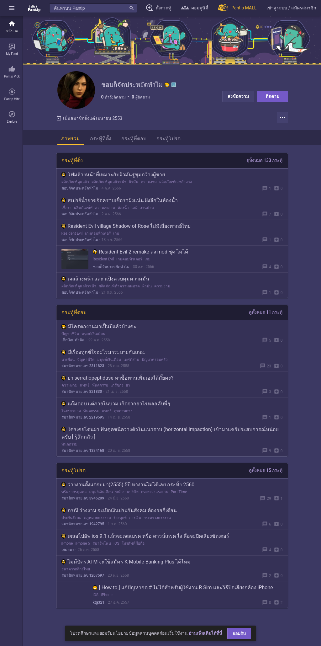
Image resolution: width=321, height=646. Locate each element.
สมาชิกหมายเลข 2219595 (82, 417)
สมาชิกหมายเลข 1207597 (82, 575)
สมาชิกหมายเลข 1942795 (82, 524)
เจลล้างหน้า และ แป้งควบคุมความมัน (105, 279)
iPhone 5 (82, 543)
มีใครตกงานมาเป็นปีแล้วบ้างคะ (98, 326)
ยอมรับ (239, 633)
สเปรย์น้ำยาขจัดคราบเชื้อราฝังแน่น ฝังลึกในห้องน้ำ (119, 200)
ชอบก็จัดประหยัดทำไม (79, 188)
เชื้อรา (66, 208)
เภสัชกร (117, 385)
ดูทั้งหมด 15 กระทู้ (266, 470)
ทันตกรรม (100, 385)
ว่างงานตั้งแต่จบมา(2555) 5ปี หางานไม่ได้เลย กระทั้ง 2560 (128, 485)
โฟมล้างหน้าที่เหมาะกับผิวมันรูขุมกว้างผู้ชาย (113, 175)
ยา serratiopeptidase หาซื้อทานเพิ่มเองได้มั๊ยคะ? (117, 378)
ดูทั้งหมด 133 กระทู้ (264, 160)
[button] (11, 8)
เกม (116, 233)
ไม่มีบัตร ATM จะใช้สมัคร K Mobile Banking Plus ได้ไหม (126, 562)
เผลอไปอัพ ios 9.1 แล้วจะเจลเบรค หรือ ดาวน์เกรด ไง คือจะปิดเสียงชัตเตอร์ (145, 536)
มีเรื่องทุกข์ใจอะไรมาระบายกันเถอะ (103, 352)
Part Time (179, 492)
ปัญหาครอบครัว (155, 359)
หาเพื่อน (68, 359)
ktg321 (99, 602)
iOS (116, 543)
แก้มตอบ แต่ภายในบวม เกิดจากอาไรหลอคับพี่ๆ (116, 404)
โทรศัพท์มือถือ (133, 543)
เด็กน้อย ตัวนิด (73, 340)
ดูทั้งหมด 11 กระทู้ (266, 312)
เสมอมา (67, 549)
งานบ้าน (147, 208)
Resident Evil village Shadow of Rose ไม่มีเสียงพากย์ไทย (126, 226)
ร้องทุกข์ (120, 517)
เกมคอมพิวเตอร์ (98, 233)
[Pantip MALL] (237, 8)
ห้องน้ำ (123, 208)
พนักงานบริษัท (127, 492)
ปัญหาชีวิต (70, 334)
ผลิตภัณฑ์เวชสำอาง (175, 182)
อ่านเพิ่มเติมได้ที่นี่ (205, 633)
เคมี (134, 208)
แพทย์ (85, 385)
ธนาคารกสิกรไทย (75, 569)
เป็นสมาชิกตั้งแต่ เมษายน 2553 (89, 118)
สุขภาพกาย (123, 411)
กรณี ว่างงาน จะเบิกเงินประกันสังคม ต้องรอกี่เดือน (119, 510)
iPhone (67, 543)
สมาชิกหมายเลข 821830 (81, 391)
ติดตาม (272, 96)
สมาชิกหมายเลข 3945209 (82, 498)
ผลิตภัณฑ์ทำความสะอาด (94, 208)
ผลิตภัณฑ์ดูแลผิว (75, 182)
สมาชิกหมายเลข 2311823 (82, 366)
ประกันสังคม (71, 517)
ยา (128, 385)
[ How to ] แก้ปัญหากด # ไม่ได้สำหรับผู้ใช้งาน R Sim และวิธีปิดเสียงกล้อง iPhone (183, 587)
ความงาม (149, 182)
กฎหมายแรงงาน (97, 517)
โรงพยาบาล (71, 411)
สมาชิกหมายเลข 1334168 (82, 450)
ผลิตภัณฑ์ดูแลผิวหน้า (109, 182)
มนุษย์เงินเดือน (93, 334)
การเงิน (135, 517)
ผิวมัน (133, 182)
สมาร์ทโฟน (101, 543)
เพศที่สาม (131, 359)
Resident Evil (72, 233)
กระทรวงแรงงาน (154, 492)
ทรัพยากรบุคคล (74, 492)
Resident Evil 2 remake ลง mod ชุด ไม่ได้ (140, 252)
